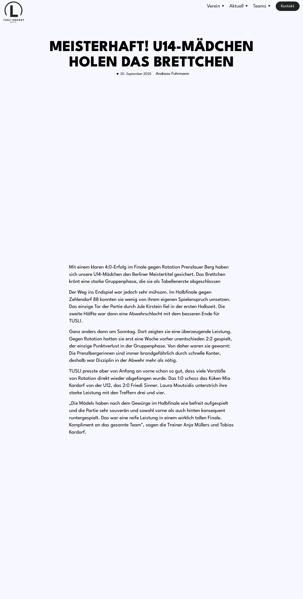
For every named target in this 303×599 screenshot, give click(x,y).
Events (133, 497)
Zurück (77, 449)
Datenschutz (146, 589)
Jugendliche (186, 513)
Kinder (181, 522)
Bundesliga (185, 497)
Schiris (182, 530)
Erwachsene (186, 505)
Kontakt (287, 6)
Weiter (226, 449)
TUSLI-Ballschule (91, 538)
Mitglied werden (91, 505)
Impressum (127, 589)
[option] (77, 448)
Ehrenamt (86, 530)
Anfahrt (232, 519)
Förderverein (88, 522)
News (131, 513)
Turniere (134, 505)
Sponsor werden (91, 513)
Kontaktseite (237, 527)
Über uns (85, 497)
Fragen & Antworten (95, 546)
